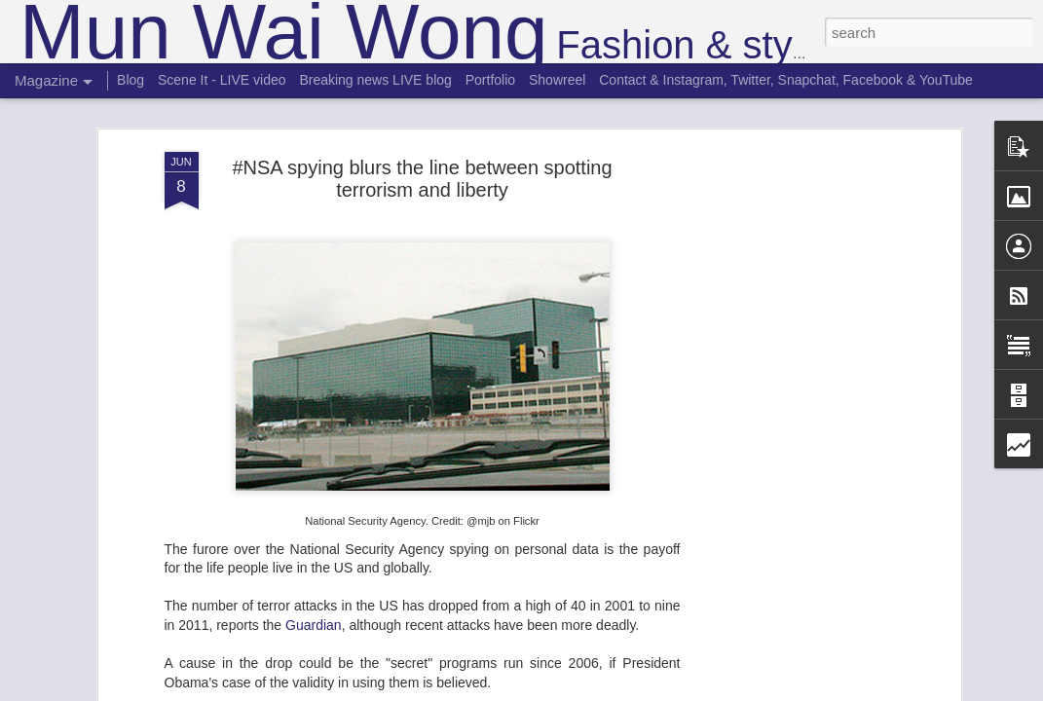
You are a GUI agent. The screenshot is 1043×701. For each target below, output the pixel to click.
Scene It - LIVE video (222, 80)
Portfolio (490, 80)
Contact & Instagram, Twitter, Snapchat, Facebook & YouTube (786, 80)
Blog (130, 80)
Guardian (313, 625)
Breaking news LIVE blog (375, 80)
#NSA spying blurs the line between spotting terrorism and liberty (422, 179)
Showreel (557, 80)
